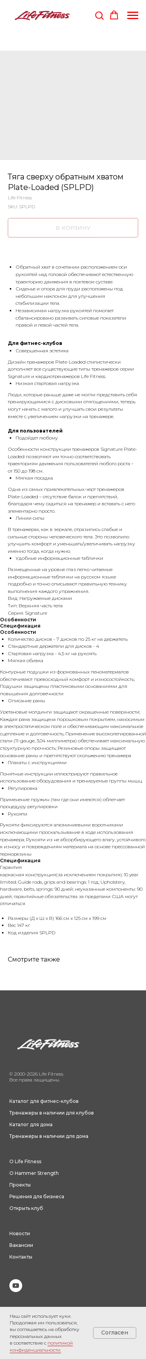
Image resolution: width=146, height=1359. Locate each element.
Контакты (20, 1257)
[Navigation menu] (132, 15)
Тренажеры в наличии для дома (48, 1136)
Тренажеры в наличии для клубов (51, 1113)
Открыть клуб (26, 1208)
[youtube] (15, 1290)
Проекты (20, 1185)
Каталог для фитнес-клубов (44, 1101)
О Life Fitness (25, 1161)
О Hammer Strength (34, 1173)
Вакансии (21, 1245)
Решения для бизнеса (36, 1196)
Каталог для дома (31, 1124)
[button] (99, 15)
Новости (19, 1233)
